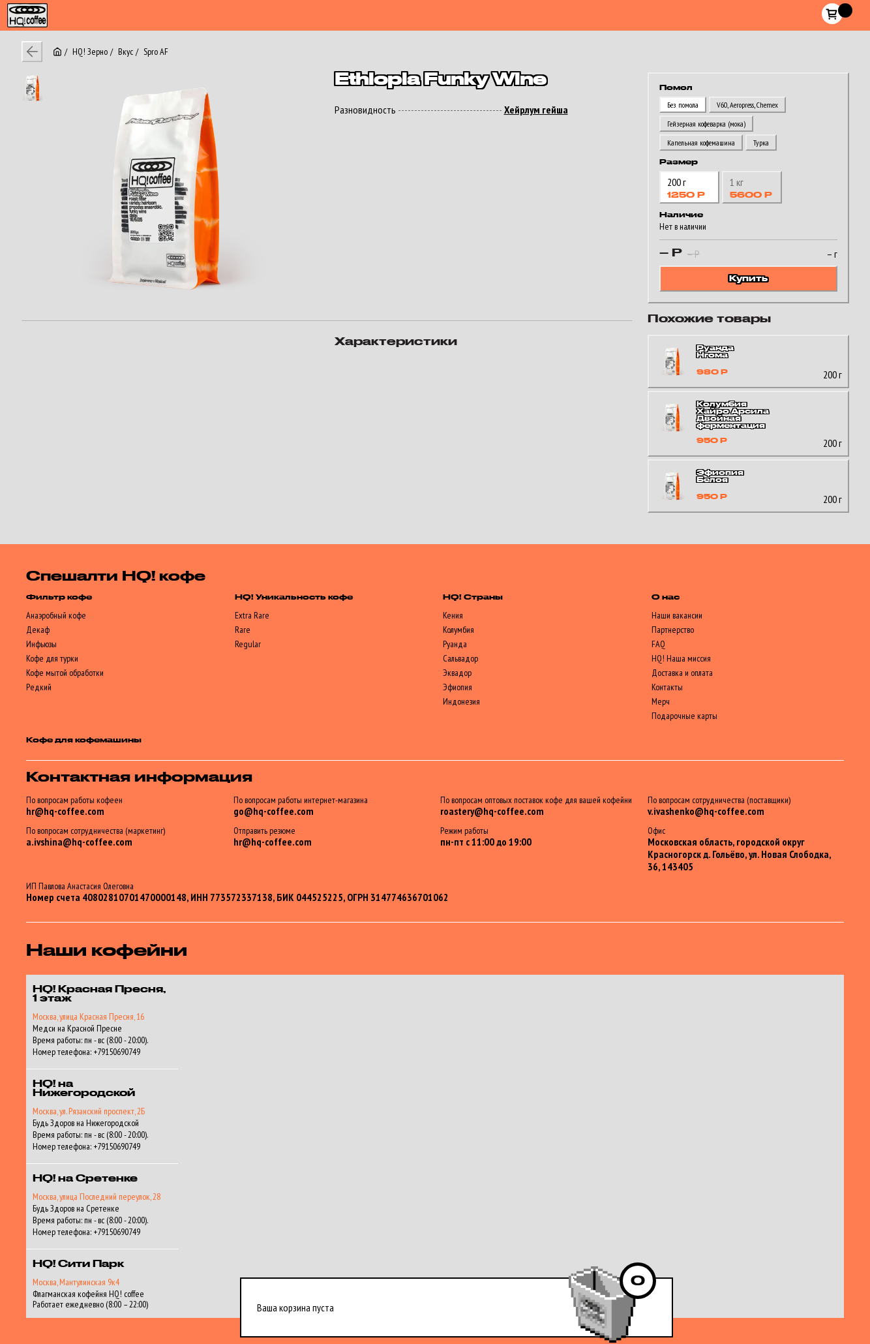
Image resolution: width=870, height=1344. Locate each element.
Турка (761, 142)
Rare (242, 629)
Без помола (682, 105)
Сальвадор (460, 658)
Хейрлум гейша (536, 110)
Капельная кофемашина (701, 142)
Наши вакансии (677, 615)
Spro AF (155, 51)
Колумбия (458, 629)
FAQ (658, 644)
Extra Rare (252, 615)
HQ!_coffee (22, 8)
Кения (453, 615)
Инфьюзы (41, 644)
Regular (248, 644)
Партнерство (673, 629)
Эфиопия (457, 687)
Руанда (455, 644)
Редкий (39, 687)
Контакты (667, 687)
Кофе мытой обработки (65, 672)
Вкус (125, 51)
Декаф (38, 629)
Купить (748, 279)
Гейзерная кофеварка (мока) (706, 124)
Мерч (661, 701)
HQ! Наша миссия (681, 658)
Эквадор (457, 672)
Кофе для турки (52, 658)
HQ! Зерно (90, 51)
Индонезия (461, 701)
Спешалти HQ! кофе (115, 576)
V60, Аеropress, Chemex (747, 105)
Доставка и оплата (682, 672)
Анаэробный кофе (56, 615)
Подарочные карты (684, 715)
